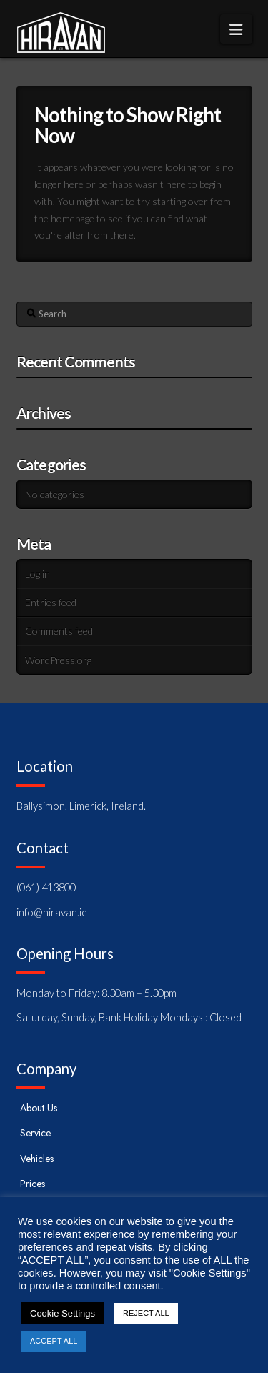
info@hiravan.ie (51, 912)
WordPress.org (58, 660)
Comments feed (59, 631)
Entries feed (50, 602)
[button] (236, 29)
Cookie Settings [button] (62, 1313)
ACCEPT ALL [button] (53, 1341)
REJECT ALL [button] (146, 1313)
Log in (37, 573)
